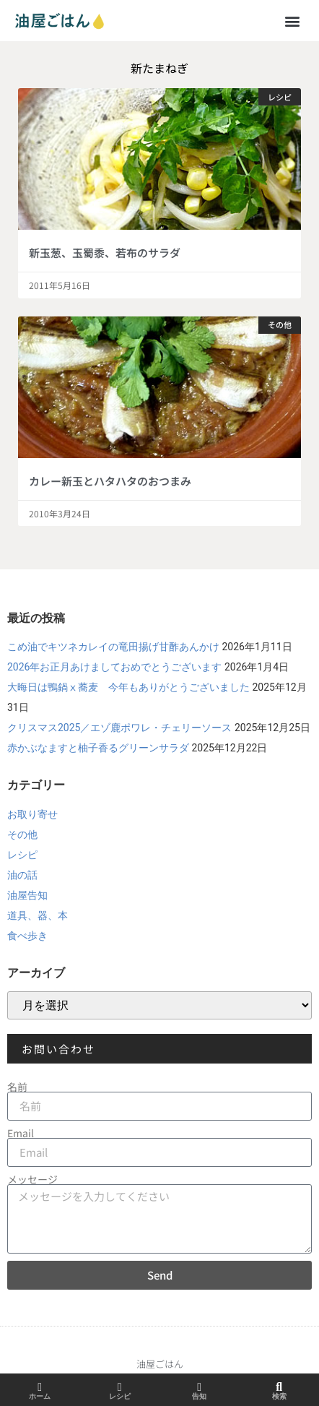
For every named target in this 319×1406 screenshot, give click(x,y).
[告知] (199, 1387)
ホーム (40, 1396)
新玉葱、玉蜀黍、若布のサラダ (104, 252)
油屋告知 (27, 895)
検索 (279, 1396)
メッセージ (32, 1179)
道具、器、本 (37, 915)
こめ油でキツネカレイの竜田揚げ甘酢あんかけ (113, 646)
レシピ (22, 855)
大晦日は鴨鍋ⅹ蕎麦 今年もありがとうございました (128, 687)
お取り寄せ (32, 814)
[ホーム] (39, 1387)
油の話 (22, 875)
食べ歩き (27, 935)
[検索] (279, 1387)
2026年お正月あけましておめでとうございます (114, 667)
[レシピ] (120, 1387)
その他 (22, 834)
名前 (17, 1087)
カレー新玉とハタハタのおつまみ (110, 480)
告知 (199, 1396)
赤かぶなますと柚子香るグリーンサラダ (98, 748)
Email (20, 1133)
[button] (293, 21)
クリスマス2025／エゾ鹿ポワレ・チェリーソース (119, 727)
